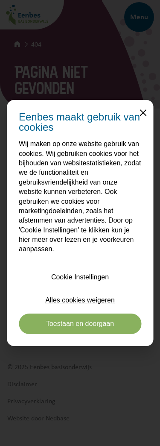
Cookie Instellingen (80, 277)
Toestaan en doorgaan (80, 323)
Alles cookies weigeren (80, 300)
